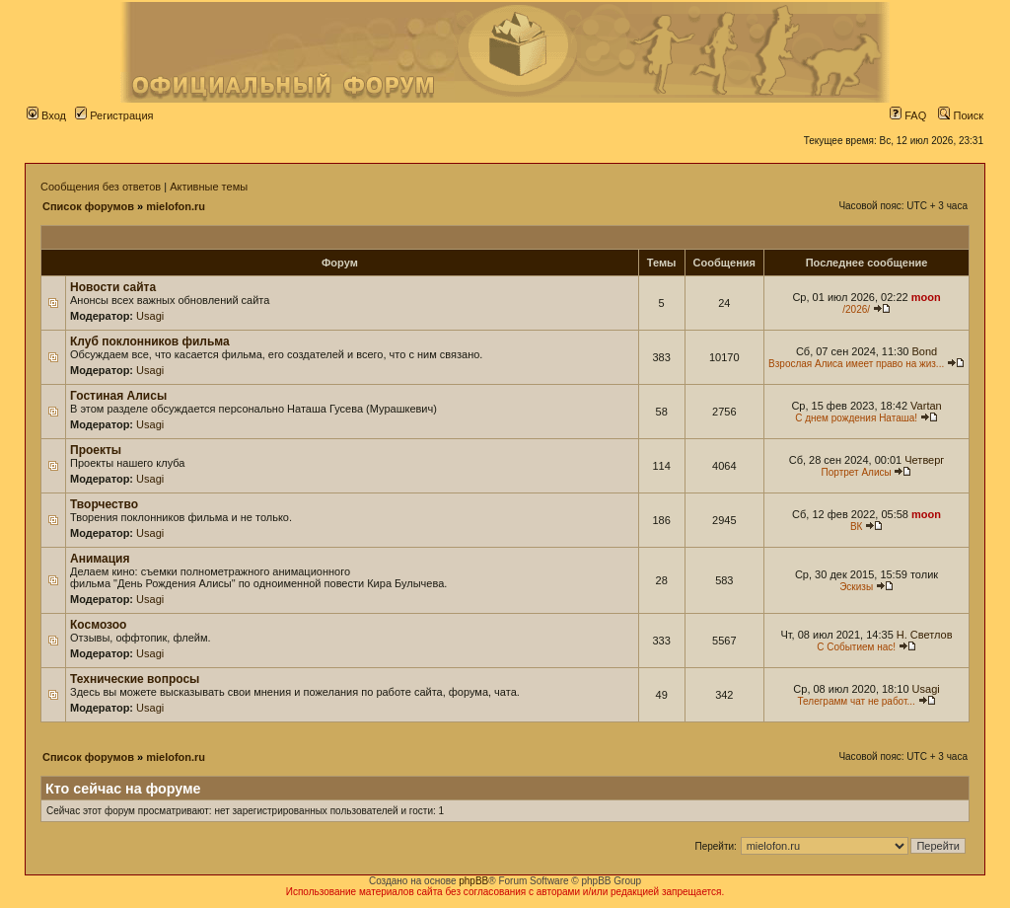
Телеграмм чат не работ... (856, 701)
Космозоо (98, 625)
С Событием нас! (856, 647)
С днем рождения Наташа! (856, 418)
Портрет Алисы (857, 472)
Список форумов (88, 206)
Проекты (95, 450)
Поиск (960, 115)
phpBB (473, 880)
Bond (924, 351)
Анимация (99, 559)
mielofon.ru (175, 206)
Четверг (924, 460)
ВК (856, 526)
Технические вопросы (134, 679)
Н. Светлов (925, 635)
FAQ (908, 115)
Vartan (926, 406)
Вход (46, 115)
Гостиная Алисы (118, 396)
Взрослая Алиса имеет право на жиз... (856, 363)
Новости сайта (113, 287)
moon (926, 297)
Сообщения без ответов (100, 186)
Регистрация (114, 115)
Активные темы (209, 186)
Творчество (104, 504)
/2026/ (856, 309)
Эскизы (856, 586)
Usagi (150, 316)
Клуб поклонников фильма (150, 341)
